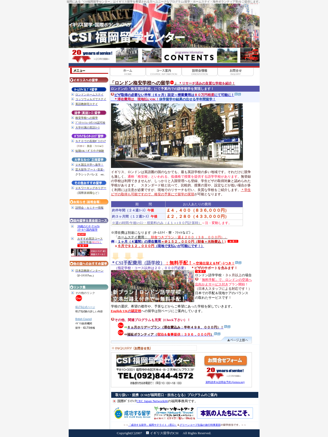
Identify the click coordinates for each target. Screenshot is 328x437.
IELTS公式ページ (85, 307)
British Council (83, 319)
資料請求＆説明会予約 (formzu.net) (225, 382)
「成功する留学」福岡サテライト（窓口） (152, 424)
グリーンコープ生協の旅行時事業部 (200, 424)
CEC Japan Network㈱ (152, 401)
